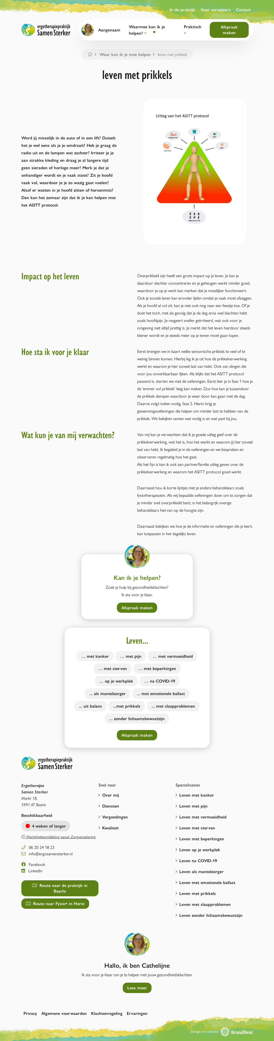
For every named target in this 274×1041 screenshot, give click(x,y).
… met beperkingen (157, 668)
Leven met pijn (193, 806)
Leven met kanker (196, 795)
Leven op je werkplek (199, 849)
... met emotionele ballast (161, 693)
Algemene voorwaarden (64, 1013)
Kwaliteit (110, 828)
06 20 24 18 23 (37, 847)
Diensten (110, 806)
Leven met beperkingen (201, 839)
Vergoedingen (115, 817)
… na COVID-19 (159, 681)
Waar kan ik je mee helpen (125, 54)
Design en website (222, 1031)
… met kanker (95, 656)
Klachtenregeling (106, 1013)
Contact (243, 9)
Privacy (30, 1013)
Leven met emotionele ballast (207, 882)
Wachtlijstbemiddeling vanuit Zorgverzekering (58, 836)
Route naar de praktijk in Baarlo (60, 888)
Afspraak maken (229, 29)
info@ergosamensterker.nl (47, 853)
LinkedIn (31, 871)
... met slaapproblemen (173, 706)
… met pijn (130, 656)
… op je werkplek (116, 681)
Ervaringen (137, 1013)
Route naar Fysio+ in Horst (55, 903)
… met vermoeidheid (173, 656)
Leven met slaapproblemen (205, 904)
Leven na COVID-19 (198, 860)
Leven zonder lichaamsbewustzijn (211, 915)
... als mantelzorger (107, 693)
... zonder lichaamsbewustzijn (137, 718)
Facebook (33, 864)
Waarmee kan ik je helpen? (147, 29)
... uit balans (90, 706)
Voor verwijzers (216, 9)
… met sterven (112, 668)
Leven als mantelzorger (201, 871)
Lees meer (137, 987)
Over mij (110, 795)
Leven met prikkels (197, 893)
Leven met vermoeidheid (203, 817)
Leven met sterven (197, 828)
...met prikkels (126, 706)
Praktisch (192, 29)
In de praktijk (182, 9)
